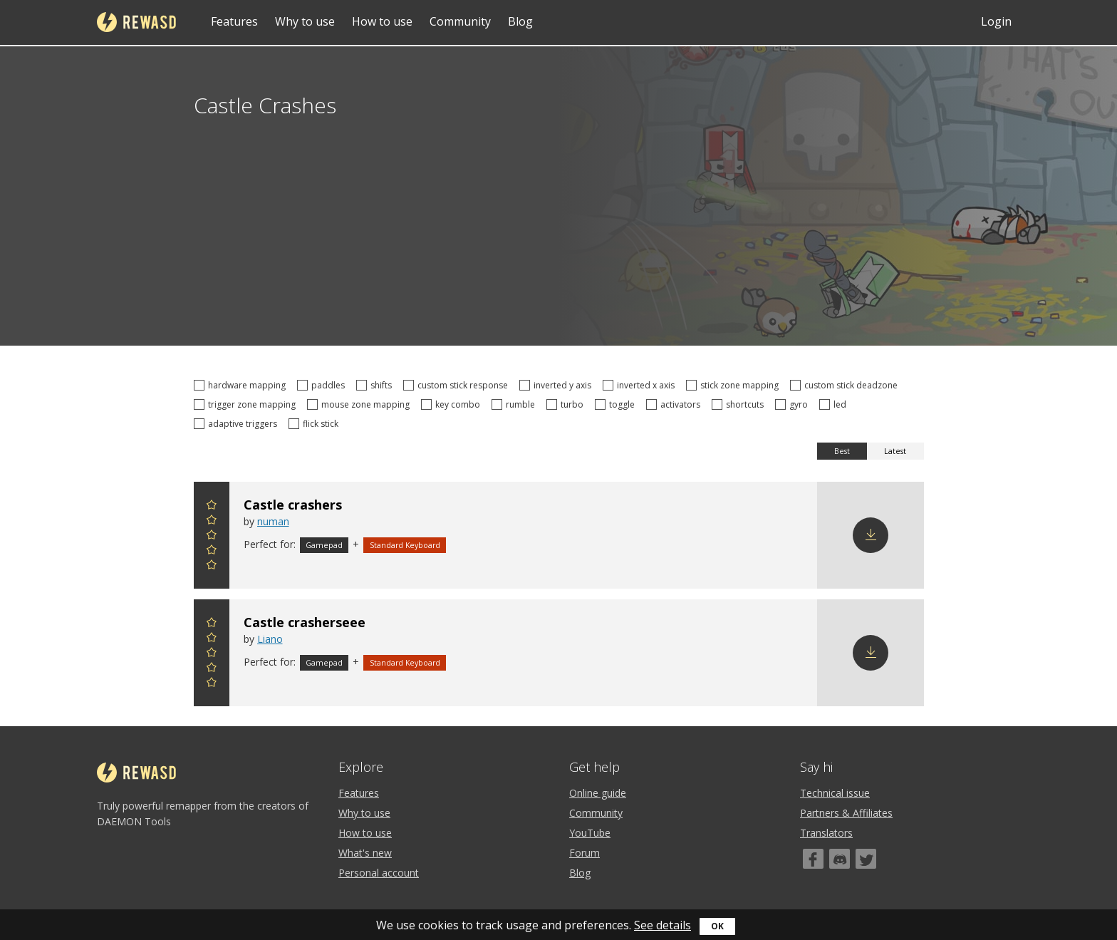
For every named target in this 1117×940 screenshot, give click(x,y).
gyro (793, 404)
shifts (376, 385)
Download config (870, 535)
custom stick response (457, 385)
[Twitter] (866, 859)
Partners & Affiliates (846, 813)
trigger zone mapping (247, 404)
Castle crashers (293, 504)
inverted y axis (557, 385)
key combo (452, 404)
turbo (567, 404)
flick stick (316, 424)
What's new (365, 852)
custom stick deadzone (846, 385)
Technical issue (835, 793)
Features (234, 21)
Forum (584, 852)
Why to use (305, 21)
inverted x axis (641, 385)
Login (996, 21)
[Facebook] (813, 859)
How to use (382, 21)
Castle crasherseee (304, 622)
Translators (826, 833)
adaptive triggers (237, 424)
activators (675, 404)
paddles (323, 385)
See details (662, 925)
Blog (520, 21)
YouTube (590, 833)
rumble (515, 404)
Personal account (378, 872)
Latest (895, 451)
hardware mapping (242, 385)
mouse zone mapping (360, 404)
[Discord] (839, 859)
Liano (270, 639)
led (835, 404)
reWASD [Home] (136, 22)
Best (842, 451)
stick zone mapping (734, 385)
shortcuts (740, 404)
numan (273, 521)
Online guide (597, 793)
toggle (617, 404)
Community (460, 21)
